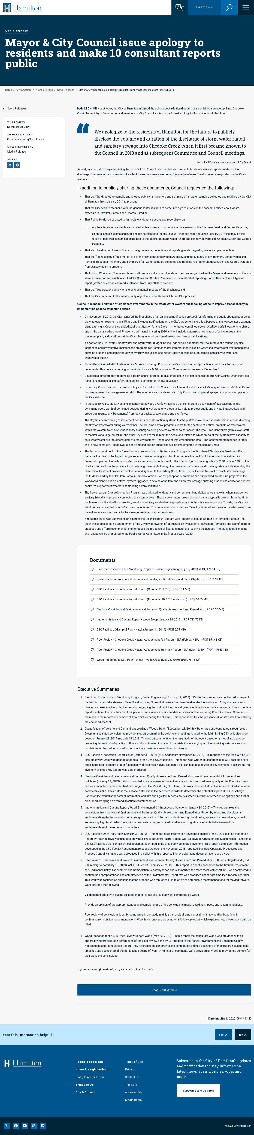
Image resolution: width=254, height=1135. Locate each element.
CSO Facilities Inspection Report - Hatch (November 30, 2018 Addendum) (152, 599)
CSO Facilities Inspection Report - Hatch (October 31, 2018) (143, 589)
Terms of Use (134, 1061)
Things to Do (85, 1084)
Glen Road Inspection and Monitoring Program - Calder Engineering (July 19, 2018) (158, 569)
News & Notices (44, 89)
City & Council (23, 89)
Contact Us (132, 1077)
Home (8, 89)
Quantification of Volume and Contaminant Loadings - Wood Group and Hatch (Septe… (160, 579)
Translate (131, 1084)
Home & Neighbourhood (93, 1069)
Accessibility (134, 1092)
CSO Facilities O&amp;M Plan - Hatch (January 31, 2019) (141, 629)
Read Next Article (164, 990)
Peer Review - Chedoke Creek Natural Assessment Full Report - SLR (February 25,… (159, 639)
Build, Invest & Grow (90, 1077)
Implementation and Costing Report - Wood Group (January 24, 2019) (150, 619)
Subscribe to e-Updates (198, 1090)
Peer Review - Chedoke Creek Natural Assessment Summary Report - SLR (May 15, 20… (162, 649)
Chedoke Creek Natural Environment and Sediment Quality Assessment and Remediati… (160, 609)
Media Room (133, 1100)
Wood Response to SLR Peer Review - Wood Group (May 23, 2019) (148, 659)
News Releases (65, 89)
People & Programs (90, 1061)
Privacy (130, 1069)
